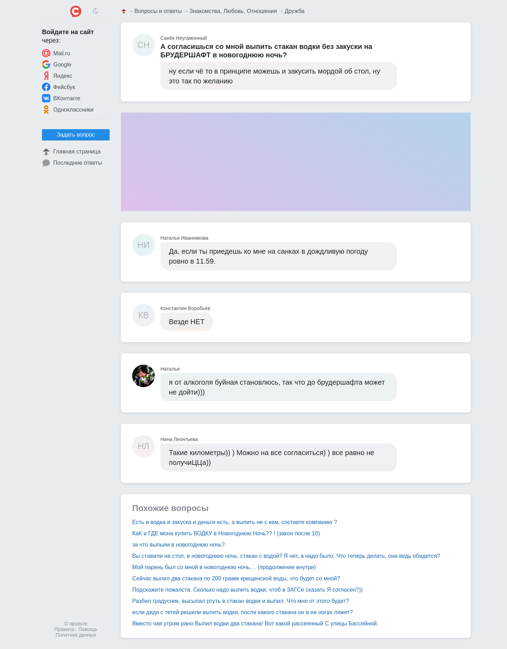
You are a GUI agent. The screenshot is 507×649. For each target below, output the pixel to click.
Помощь (87, 629)
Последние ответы (72, 163)
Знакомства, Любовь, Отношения (233, 11)
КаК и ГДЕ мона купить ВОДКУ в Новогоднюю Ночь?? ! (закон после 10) (226, 533)
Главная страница (71, 151)
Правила (64, 629)
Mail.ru (56, 53)
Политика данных (76, 635)
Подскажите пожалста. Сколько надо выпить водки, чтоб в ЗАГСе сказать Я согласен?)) (247, 590)
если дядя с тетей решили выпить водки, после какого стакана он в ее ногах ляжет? (242, 612)
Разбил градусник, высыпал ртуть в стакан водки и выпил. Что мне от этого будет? (240, 601)
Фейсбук (58, 87)
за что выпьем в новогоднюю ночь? (178, 545)
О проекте (75, 623)
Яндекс (57, 75)
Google (57, 64)
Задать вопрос (76, 135)
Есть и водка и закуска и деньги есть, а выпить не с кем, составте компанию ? (234, 522)
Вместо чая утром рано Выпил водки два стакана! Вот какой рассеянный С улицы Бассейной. (255, 623)
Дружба (294, 11)
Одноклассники (67, 109)
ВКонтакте (61, 98)
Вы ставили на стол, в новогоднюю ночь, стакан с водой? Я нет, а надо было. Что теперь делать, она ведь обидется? (286, 556)
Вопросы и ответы (158, 11)
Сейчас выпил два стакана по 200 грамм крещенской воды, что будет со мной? (236, 578)
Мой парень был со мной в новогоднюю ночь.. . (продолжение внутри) (224, 567)
